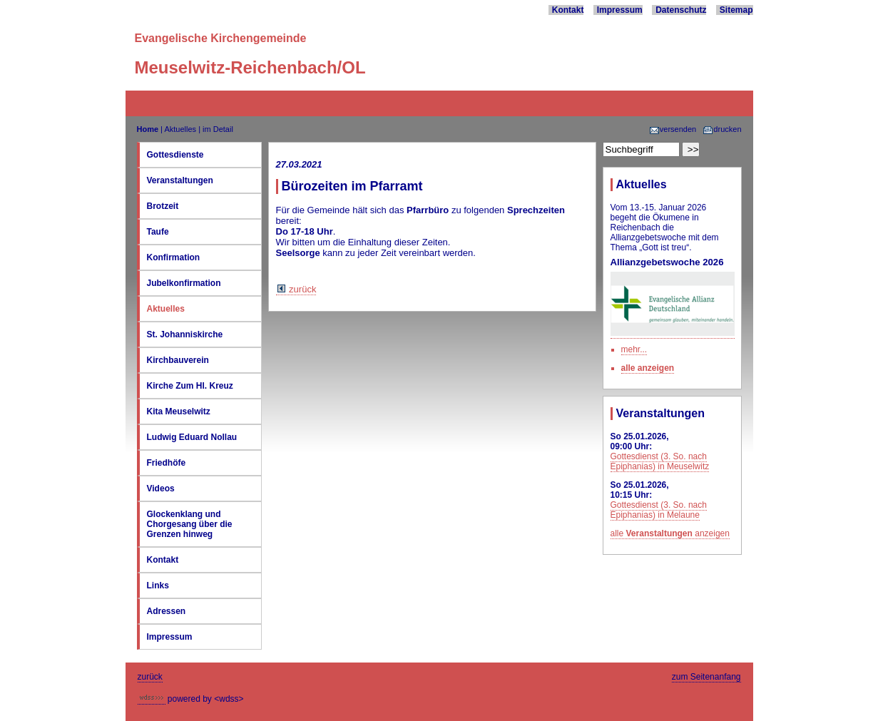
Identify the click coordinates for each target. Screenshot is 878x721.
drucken (722, 129)
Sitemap (736, 10)
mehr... (634, 349)
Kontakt (568, 10)
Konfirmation (173, 257)
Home (148, 129)
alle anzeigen (648, 368)
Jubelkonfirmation (184, 283)
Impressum (620, 10)
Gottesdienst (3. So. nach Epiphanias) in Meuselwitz (660, 461)
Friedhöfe (166, 463)
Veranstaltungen (180, 180)
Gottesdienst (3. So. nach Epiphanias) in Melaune (659, 510)
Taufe (158, 232)
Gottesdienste (175, 155)
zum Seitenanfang (706, 677)
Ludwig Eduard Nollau (192, 437)
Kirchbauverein (178, 360)
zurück (296, 289)
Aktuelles (180, 129)
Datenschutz (680, 10)
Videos (161, 489)
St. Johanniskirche (185, 334)
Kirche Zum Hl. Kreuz (190, 386)
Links (158, 585)
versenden (672, 129)
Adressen (166, 611)
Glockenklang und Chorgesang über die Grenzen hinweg (190, 524)
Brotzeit (163, 206)
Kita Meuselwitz (178, 411)
